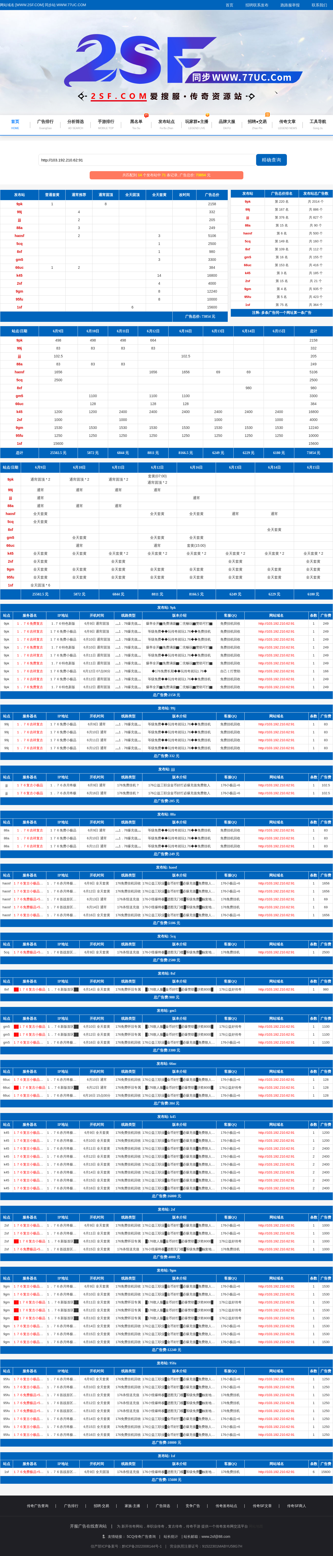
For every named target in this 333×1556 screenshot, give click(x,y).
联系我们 (319, 5)
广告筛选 (167, 1506)
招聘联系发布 (256, 5)
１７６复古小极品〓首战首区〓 (36, 883)
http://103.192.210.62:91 (276, 623)
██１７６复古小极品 (29, 989)
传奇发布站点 (230, 1506)
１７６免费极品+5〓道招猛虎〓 (36, 899)
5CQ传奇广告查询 (143, 1536)
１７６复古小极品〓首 (29, 1379)
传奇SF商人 (296, 1506)
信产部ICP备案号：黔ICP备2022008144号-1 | (130, 1546)
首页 (229, 5)
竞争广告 (196, 1506)
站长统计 (171, 1536)
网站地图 (256, 1526)
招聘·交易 (105, 1506)
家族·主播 (136, 1506)
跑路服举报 (290, 5)
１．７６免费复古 (29, 623)
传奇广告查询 (41, 1506)
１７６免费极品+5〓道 (30, 1395)
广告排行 (75, 1506)
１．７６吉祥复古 (29, 631)
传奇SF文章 (266, 1506)
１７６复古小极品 (29, 785)
